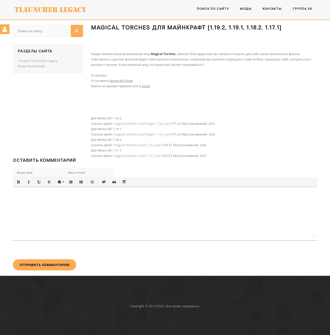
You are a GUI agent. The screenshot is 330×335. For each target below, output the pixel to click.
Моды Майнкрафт (31, 66)
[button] (18, 182)
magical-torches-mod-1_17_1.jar (137, 155)
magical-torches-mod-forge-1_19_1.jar (141, 134)
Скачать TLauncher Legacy (37, 60)
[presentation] (50, 249)
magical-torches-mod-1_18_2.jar (137, 145)
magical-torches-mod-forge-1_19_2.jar (141, 123)
